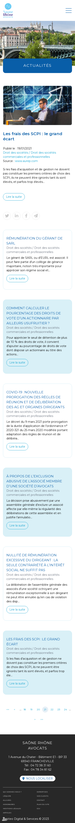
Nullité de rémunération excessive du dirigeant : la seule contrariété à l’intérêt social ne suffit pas (35, 562)
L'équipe (7, 796)
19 (31, 709)
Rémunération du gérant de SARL (34, 240)
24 (65, 709)
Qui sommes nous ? (12, 792)
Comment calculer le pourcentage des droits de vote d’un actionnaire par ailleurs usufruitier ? (33, 315)
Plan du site (43, 804)
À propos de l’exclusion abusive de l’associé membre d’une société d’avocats (34, 481)
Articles (7, 813)
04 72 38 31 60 (40, 765)
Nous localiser (39, 778)
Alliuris (7, 800)
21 (45, 709)
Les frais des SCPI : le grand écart (33, 641)
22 (52, 709)
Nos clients (42, 796)
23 (58, 709)
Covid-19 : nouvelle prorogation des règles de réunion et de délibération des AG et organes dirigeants (35, 399)
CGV (38, 808)
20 (38, 709)
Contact (41, 800)
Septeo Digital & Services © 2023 (26, 819)
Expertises (42, 792)
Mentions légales (12, 808)
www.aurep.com (26, 161)
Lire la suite (14, 197)
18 (25, 709)
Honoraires (9, 804)
